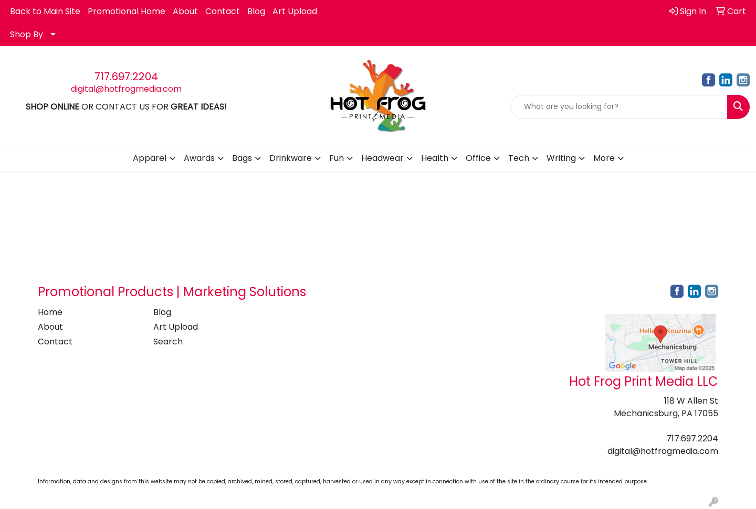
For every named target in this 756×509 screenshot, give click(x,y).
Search (168, 341)
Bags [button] (242, 158)
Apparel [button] (149, 158)
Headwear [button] (382, 158)
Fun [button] (336, 158)
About (185, 11)
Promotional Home (126, 11)
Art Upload (294, 11)
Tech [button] (518, 158)
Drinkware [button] (290, 158)
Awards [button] (199, 158)
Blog (256, 11)
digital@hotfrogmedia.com (126, 89)
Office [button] (478, 158)
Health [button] (434, 158)
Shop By (26, 34)
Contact (222, 11)
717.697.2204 (126, 76)
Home (50, 312)
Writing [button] (561, 158)
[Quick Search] (619, 107)
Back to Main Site (45, 11)
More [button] (604, 158)
